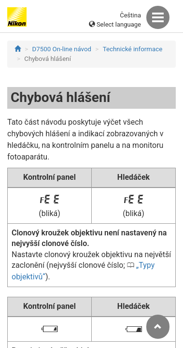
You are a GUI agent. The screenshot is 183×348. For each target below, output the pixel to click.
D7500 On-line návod (61, 49)
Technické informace (133, 49)
